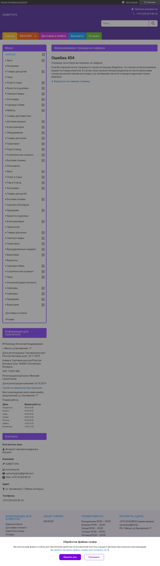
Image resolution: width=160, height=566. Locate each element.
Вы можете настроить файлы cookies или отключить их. (79, 550)
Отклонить (94, 557)
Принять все (70, 557)
